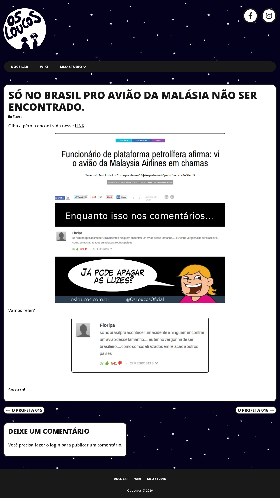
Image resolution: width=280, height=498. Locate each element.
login (55, 445)
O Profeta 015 (24, 410)
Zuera (17, 116)
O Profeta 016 (256, 410)
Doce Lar (19, 66)
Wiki (44, 66)
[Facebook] (250, 15)
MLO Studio (71, 66)
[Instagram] (269, 15)
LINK (79, 126)
